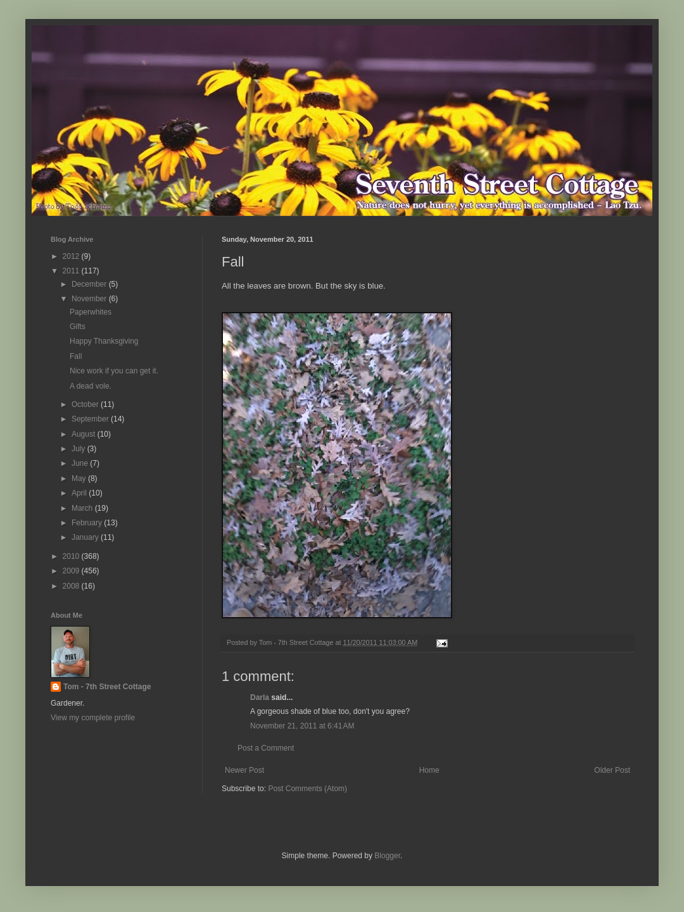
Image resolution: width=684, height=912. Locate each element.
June (81, 463)
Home (429, 770)
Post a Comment (266, 748)
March (83, 508)
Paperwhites (90, 312)
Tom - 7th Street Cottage (107, 686)
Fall (76, 356)
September (91, 419)
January (86, 537)
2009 (72, 570)
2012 (72, 256)
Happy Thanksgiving (104, 341)
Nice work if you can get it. (114, 370)
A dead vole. (90, 386)
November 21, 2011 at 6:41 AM (302, 725)
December (90, 284)
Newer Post (244, 770)
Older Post (612, 770)
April (80, 493)
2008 (72, 586)
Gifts (78, 326)
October (86, 404)
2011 (72, 270)
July (79, 448)
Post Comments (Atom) (307, 788)
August (85, 434)
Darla (259, 697)
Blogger (387, 855)
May (80, 478)
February (88, 522)
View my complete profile (93, 717)
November (90, 298)
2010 (72, 556)
